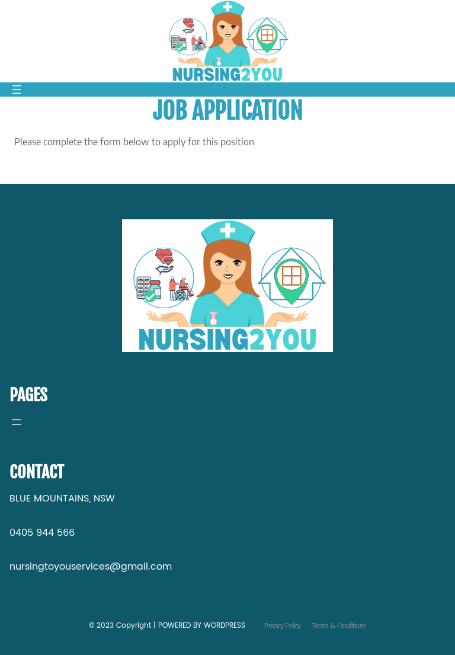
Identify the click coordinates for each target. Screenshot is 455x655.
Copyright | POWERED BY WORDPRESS (179, 625)
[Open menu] (16, 89)
